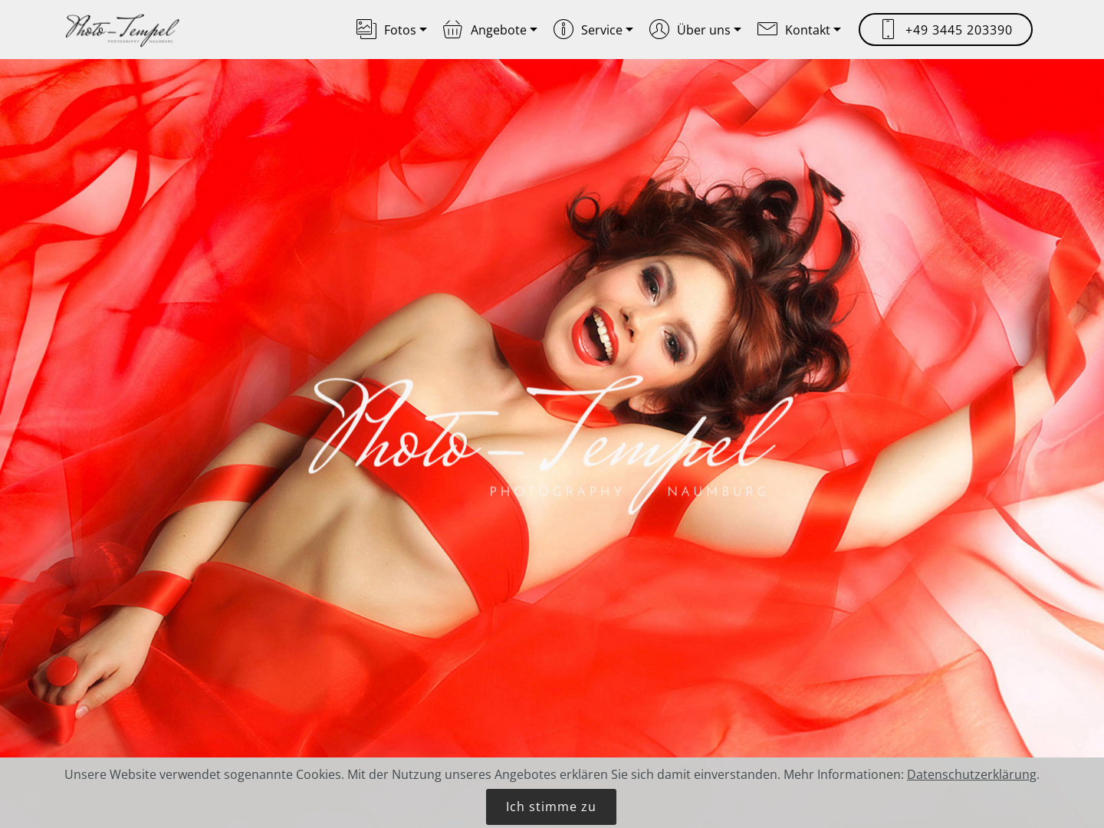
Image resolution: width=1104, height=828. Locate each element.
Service (588, 29)
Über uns (690, 29)
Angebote (485, 29)
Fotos (386, 29)
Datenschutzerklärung (972, 788)
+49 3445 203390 (946, 30)
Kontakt (793, 29)
